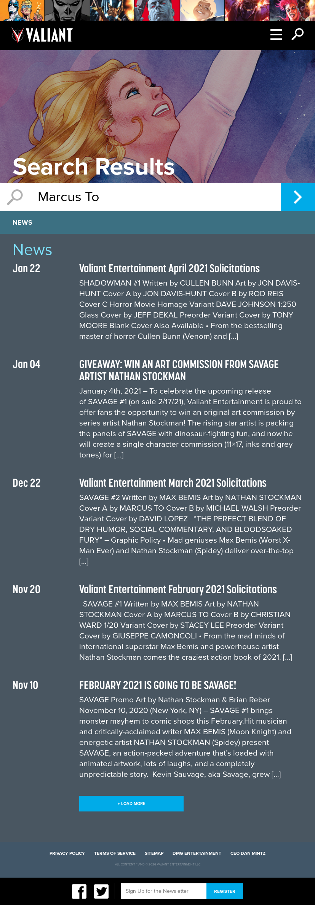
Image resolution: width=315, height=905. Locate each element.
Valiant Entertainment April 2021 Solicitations (169, 268)
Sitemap (154, 853)
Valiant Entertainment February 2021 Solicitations (178, 589)
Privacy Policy (67, 853)
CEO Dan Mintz (247, 853)
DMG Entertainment (197, 853)
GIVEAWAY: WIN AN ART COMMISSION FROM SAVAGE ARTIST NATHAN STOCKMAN (179, 370)
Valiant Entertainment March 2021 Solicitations (173, 482)
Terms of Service (115, 853)
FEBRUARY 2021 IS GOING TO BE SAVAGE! (158, 685)
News (22, 222)
